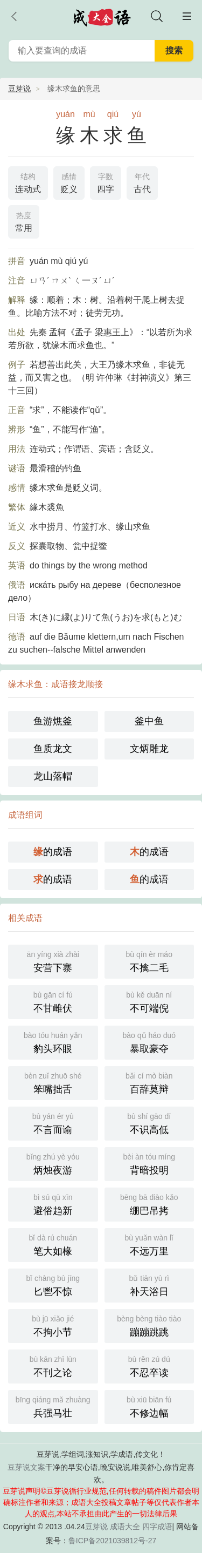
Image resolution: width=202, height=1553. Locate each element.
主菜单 (187, 16)
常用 (23, 221)
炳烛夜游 (53, 1163)
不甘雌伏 (53, 1001)
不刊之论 (53, 1365)
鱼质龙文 (52, 748)
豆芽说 (19, 88)
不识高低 (149, 1122)
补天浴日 (149, 1284)
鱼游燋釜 (52, 721)
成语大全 (125, 1526)
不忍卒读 (149, 1365)
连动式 (28, 182)
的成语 (52, 851)
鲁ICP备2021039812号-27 (112, 1540)
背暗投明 (149, 1163)
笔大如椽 (53, 1244)
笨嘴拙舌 (53, 1082)
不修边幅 (149, 1406)
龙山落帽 (52, 776)
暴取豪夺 (149, 1041)
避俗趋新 (53, 1203)
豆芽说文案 (26, 1467)
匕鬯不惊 (53, 1284)
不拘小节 (53, 1325)
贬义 (69, 182)
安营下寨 (53, 960)
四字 (105, 182)
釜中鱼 (149, 721)
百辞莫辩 (149, 1082)
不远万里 (149, 1244)
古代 (142, 182)
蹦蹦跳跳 (149, 1325)
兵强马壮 (53, 1406)
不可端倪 (149, 1001)
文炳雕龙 (149, 748)
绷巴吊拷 (149, 1203)
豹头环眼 (53, 1041)
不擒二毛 (149, 960)
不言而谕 (53, 1122)
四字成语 (157, 1526)
